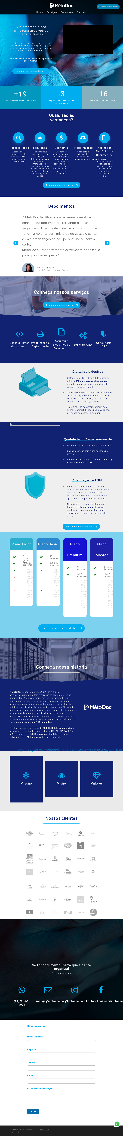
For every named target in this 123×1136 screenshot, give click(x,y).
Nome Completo (36, 1041)
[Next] (107, 247)
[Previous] (15, 247)
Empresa (31, 1054)
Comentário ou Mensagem (41, 1093)
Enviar (33, 1116)
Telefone (31, 1067)
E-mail (31, 1080)
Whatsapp (117, 1124)
